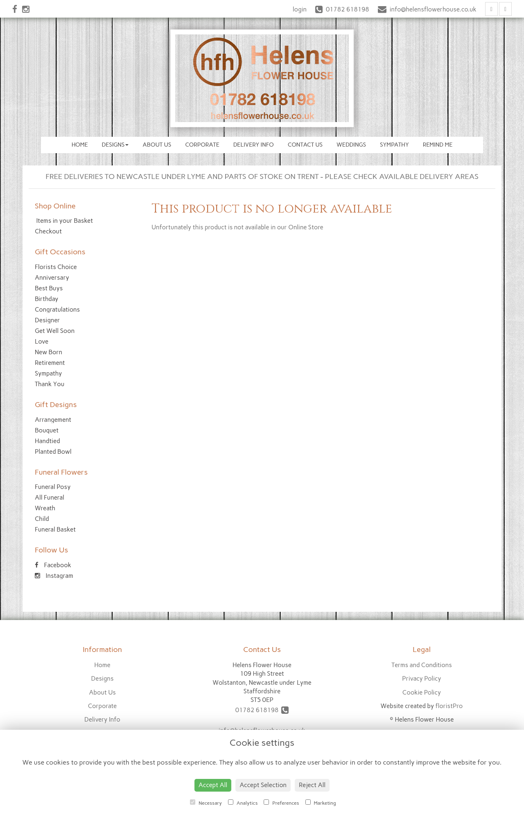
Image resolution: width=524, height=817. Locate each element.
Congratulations (57, 309)
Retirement (50, 363)
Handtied (47, 441)
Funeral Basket (55, 529)
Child (42, 519)
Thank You (49, 384)
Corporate (202, 144)
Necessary (206, 802)
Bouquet (47, 430)
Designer (47, 320)
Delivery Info (253, 144)
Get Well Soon (55, 331)
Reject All (312, 785)
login (300, 9)
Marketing (320, 802)
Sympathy (394, 144)
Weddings (351, 144)
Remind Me (438, 144)
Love (41, 341)
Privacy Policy (421, 678)
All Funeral (49, 497)
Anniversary (52, 277)
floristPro (449, 706)
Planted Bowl (53, 451)
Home (80, 144)
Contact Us (305, 144)
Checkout (48, 231)
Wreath (45, 508)
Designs (115, 144)
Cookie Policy (421, 692)
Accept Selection (263, 785)
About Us (156, 144)
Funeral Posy (53, 487)
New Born (48, 352)
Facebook (53, 565)
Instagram (54, 575)
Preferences (281, 802)
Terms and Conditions (421, 665)
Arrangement (53, 419)
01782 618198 (262, 710)
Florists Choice (56, 267)
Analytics (242, 802)
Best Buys (49, 288)
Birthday (46, 299)
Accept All (213, 785)
